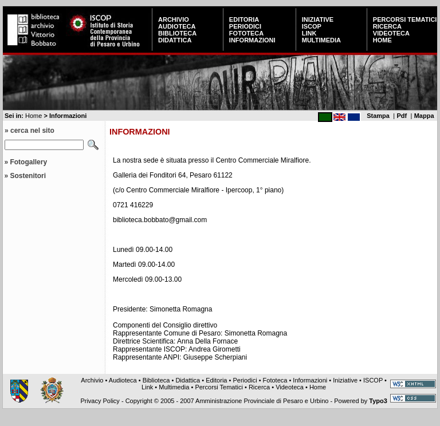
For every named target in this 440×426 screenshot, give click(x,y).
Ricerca (387, 26)
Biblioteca (177, 33)
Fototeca (246, 33)
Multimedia (321, 40)
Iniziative (317, 19)
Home (382, 40)
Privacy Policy (99, 400)
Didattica (174, 40)
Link (309, 33)
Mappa (424, 115)
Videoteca (391, 33)
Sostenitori (28, 176)
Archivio (173, 19)
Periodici (245, 26)
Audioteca (176, 26)
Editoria (244, 19)
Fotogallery (28, 162)
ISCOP (311, 26)
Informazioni (252, 40)
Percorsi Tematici (405, 19)
